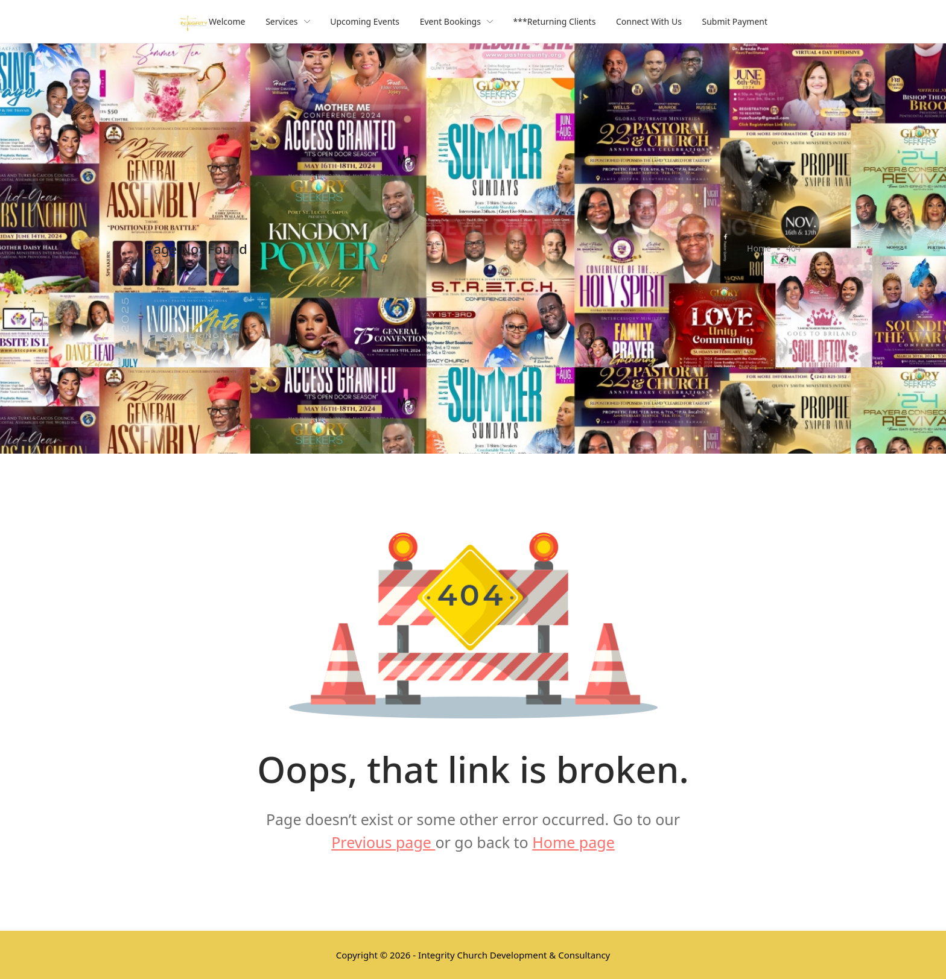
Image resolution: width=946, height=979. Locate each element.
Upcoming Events (364, 21)
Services (287, 21)
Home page (573, 842)
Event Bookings (456, 21)
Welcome (227, 21)
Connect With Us (649, 21)
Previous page (383, 842)
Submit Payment (735, 21)
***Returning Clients (554, 21)
